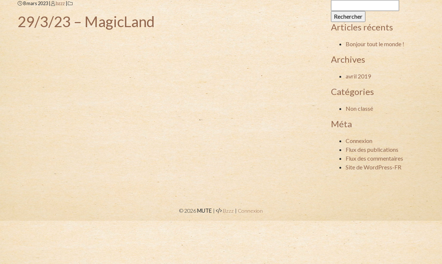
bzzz (60, 3)
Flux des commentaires (374, 158)
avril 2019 (358, 76)
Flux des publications (372, 149)
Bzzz (228, 211)
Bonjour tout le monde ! (375, 43)
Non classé (359, 108)
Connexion (359, 140)
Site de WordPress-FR (373, 167)
